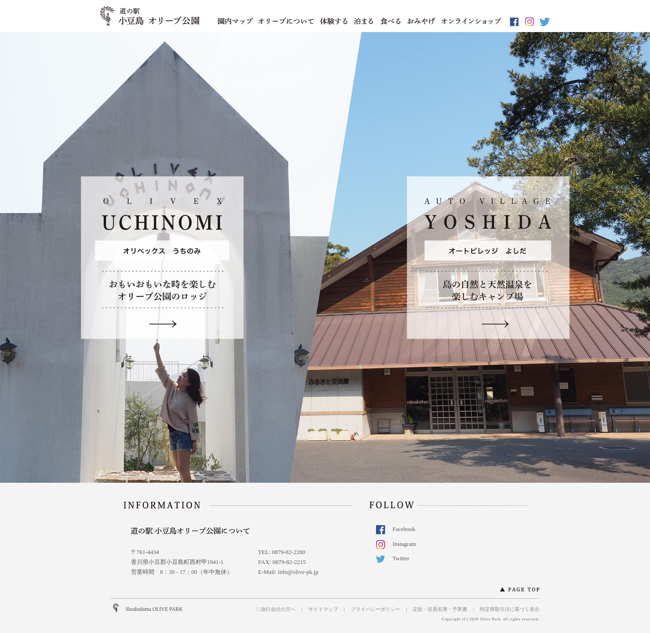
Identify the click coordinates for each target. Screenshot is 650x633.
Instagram (399, 544)
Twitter (395, 558)
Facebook (399, 529)
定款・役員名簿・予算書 (440, 609)
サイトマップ (323, 609)
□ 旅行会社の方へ (276, 609)
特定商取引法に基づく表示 (509, 609)
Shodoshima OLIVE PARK (154, 609)
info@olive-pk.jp (298, 571)
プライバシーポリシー (375, 609)
